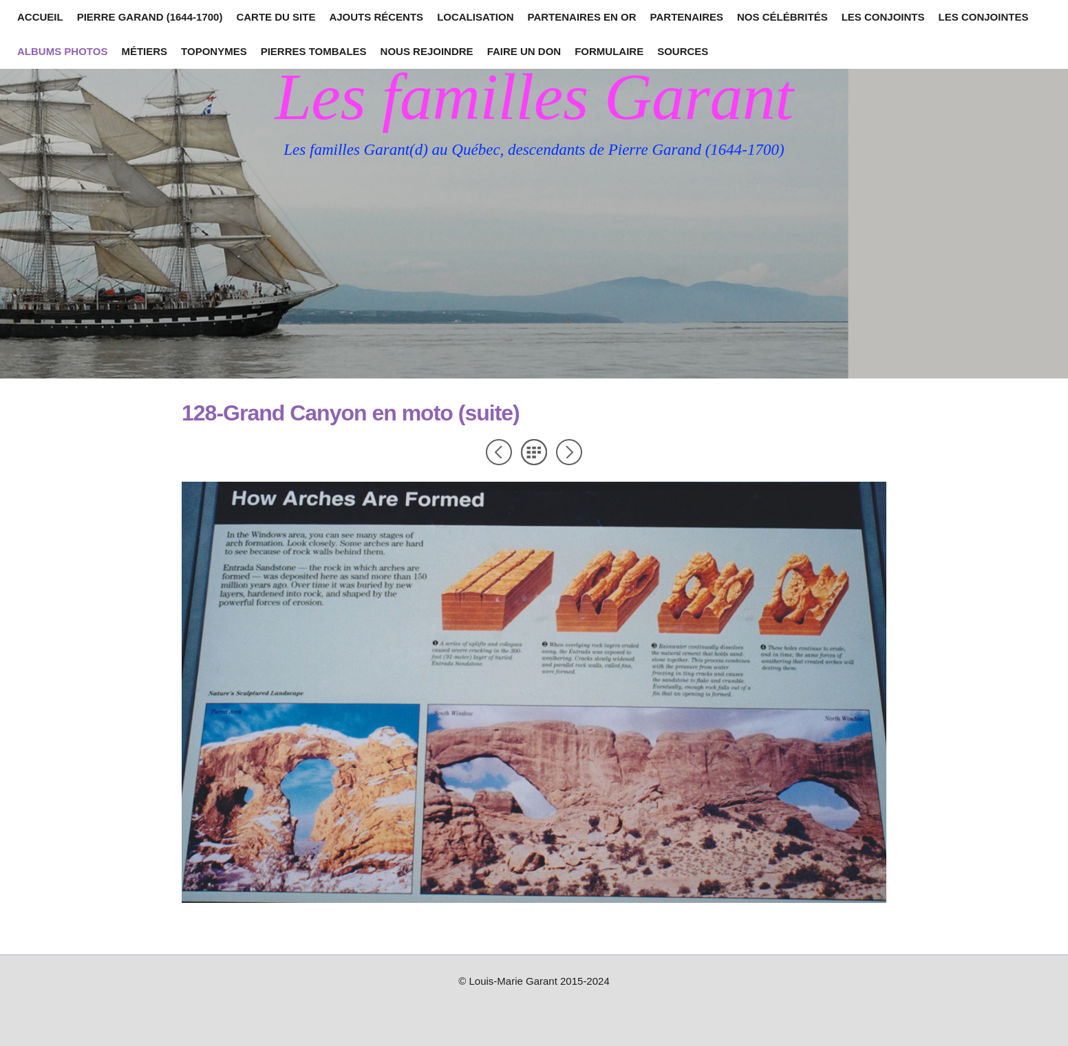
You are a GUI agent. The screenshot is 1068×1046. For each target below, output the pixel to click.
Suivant (569, 452)
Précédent (499, 452)
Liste (534, 452)
